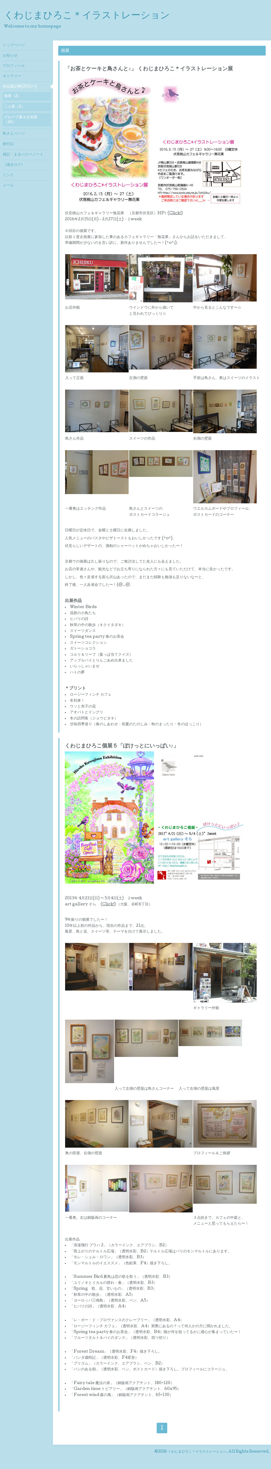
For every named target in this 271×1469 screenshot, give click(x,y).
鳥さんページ (14, 134)
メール (8, 186)
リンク (8, 175)
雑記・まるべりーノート (23, 155)
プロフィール (14, 66)
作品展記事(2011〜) (20, 87)
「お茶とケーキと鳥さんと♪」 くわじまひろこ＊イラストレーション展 (149, 69)
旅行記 (8, 144)
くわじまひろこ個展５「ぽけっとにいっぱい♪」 (122, 746)
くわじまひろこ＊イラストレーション (87, 16)
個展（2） (12, 96)
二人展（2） (14, 107)
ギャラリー (12, 76)
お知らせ (10, 56)
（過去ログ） (14, 165)
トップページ (14, 45)
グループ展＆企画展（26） (20, 119)
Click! (175, 213)
